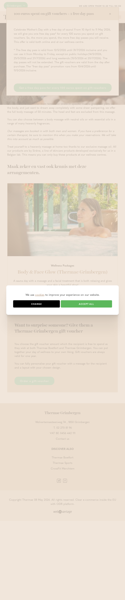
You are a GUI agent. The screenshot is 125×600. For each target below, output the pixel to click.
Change (36, 304)
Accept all (86, 304)
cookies (39, 295)
